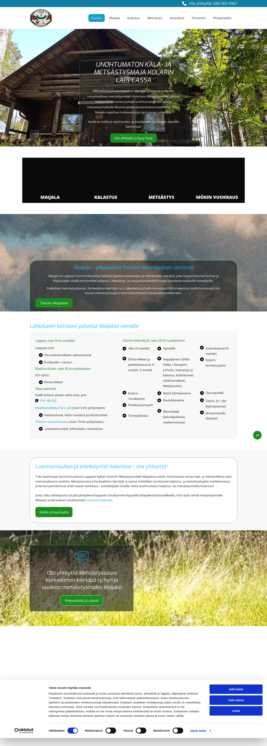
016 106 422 (48, 402)
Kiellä (236, 718)
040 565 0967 (225, 3)
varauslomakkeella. (99, 501)
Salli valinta (236, 708)
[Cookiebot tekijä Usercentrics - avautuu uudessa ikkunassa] (24, 739)
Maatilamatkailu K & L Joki (53, 409)
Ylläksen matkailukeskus (52, 423)
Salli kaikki (236, 697)
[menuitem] (97, 18)
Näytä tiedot (198, 738)
